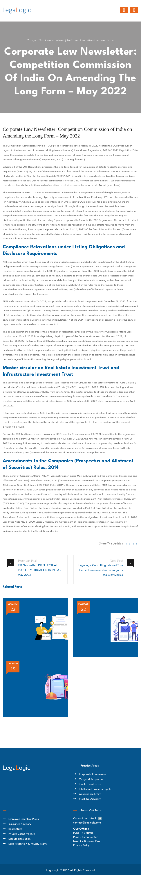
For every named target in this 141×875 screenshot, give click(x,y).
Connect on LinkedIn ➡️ (87, 818)
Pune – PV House (83, 833)
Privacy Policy (81, 845)
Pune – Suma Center (85, 837)
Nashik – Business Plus (86, 841)
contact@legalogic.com (87, 823)
